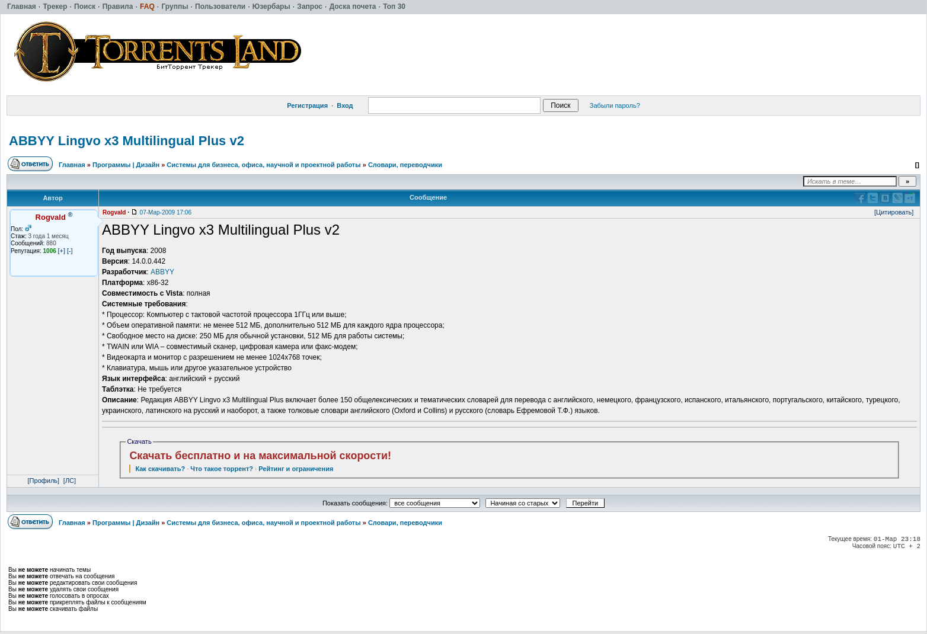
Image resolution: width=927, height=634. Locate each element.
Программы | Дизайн (125, 164)
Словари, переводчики (405, 164)
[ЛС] (69, 480)
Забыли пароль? (615, 105)
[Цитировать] (893, 212)
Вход (345, 105)
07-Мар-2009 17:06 (165, 212)
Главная (72, 164)
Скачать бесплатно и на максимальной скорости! (260, 456)
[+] (62, 250)
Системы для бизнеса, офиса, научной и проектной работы (263, 164)
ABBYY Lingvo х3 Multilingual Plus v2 (126, 140)
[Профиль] (44, 480)
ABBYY (162, 272)
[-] (70, 250)
